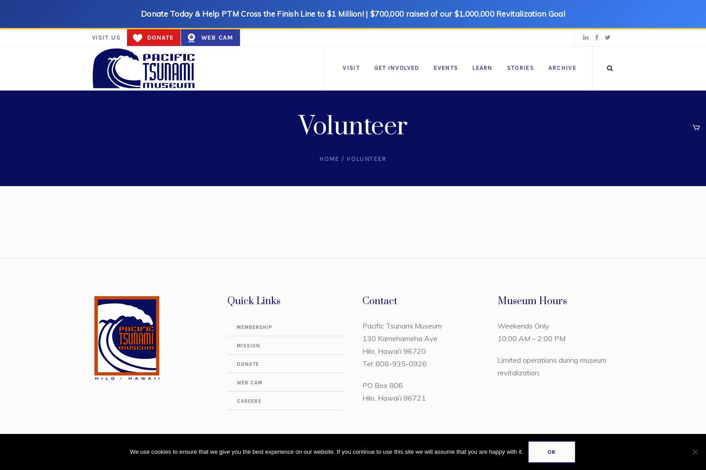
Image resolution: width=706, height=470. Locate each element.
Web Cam (217, 37)
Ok (552, 452)
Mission (249, 346)
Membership (254, 327)
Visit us (106, 37)
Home (329, 159)
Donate (160, 37)
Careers (249, 401)
